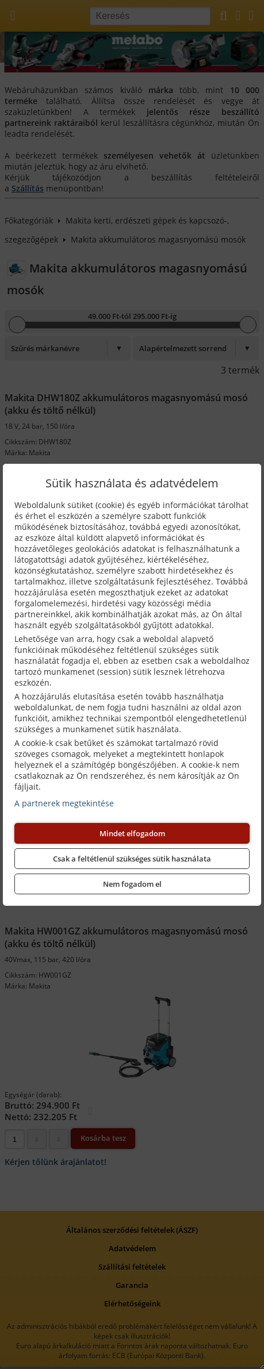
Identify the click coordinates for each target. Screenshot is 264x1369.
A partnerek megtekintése (64, 803)
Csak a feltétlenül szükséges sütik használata (132, 858)
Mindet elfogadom (132, 833)
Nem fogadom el (132, 884)
